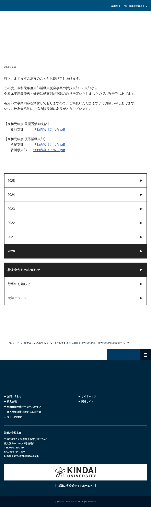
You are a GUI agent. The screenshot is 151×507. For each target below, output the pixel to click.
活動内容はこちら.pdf (49, 129)
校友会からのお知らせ (36, 343)
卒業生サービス (119, 6)
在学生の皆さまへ (138, 6)
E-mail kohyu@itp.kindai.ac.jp (21, 456)
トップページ (11, 343)
